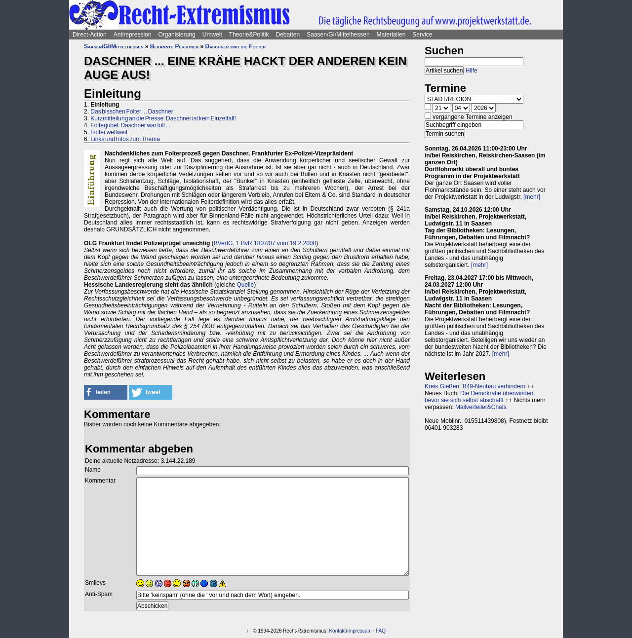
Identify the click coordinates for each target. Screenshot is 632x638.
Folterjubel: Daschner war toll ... (130, 125)
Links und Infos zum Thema (125, 139)
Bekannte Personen (174, 46)
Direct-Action (90, 34)
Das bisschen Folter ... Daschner (131, 111)
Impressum (359, 631)
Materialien (391, 34)
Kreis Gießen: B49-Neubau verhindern (475, 386)
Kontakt (337, 631)
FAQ (381, 631)
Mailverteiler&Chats (481, 407)
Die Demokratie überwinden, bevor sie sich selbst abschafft (480, 397)
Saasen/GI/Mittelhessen (338, 34)
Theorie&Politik (249, 34)
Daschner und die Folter (235, 46)
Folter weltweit (108, 132)
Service (422, 34)
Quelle (245, 284)
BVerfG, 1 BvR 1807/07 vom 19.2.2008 (265, 243)
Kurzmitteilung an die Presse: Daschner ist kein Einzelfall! (163, 118)
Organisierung (176, 34)
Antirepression (133, 34)
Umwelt (212, 34)
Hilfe (471, 70)
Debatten (288, 34)
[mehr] (531, 196)
